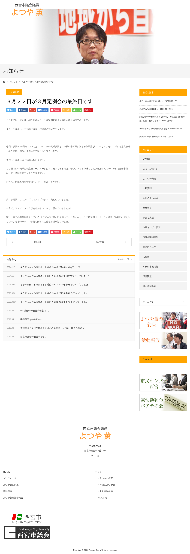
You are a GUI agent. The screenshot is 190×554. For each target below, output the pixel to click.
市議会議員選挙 (150, 237)
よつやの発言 (149, 178)
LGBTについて (150, 168)
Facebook (147, 359)
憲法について (149, 247)
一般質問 (147, 188)
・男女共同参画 (104, 491)
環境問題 (147, 276)
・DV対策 (101, 497)
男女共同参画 (149, 286)
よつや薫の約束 (11, 484)
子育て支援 (148, 217)
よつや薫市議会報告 (13, 497)
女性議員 (147, 208)
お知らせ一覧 (123, 259)
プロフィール (9, 478)
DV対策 (146, 159)
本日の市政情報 (150, 266)
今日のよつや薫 (150, 198)
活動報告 (7, 491)
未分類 (146, 257)
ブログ (98, 472)
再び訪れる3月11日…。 (149, 109)
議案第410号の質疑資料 (149, 136)
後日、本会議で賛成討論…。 (151, 101)
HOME (6, 472)
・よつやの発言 (104, 478)
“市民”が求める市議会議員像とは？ (154, 129)
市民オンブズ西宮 (151, 227)
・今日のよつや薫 (105, 484)
